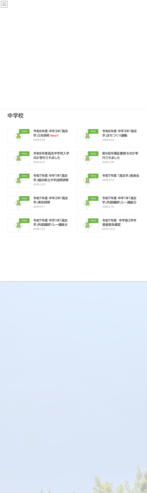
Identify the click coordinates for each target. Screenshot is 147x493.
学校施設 (88, 309)
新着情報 (85, 279)
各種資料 (20, 421)
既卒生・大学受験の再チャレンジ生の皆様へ (41, 405)
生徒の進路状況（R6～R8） (32, 413)
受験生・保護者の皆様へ (30, 380)
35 (81, 245)
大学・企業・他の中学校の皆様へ (35, 457)
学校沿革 (88, 294)
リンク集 (85, 324)
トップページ (87, 271)
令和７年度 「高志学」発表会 (120, 175)
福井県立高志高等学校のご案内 (32, 372)
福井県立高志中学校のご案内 (30, 434)
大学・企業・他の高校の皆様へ (33, 395)
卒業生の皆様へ (24, 464)
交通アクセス (91, 317)
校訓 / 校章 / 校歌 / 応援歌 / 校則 (106, 302)
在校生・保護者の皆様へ (30, 388)
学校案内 (85, 286)
